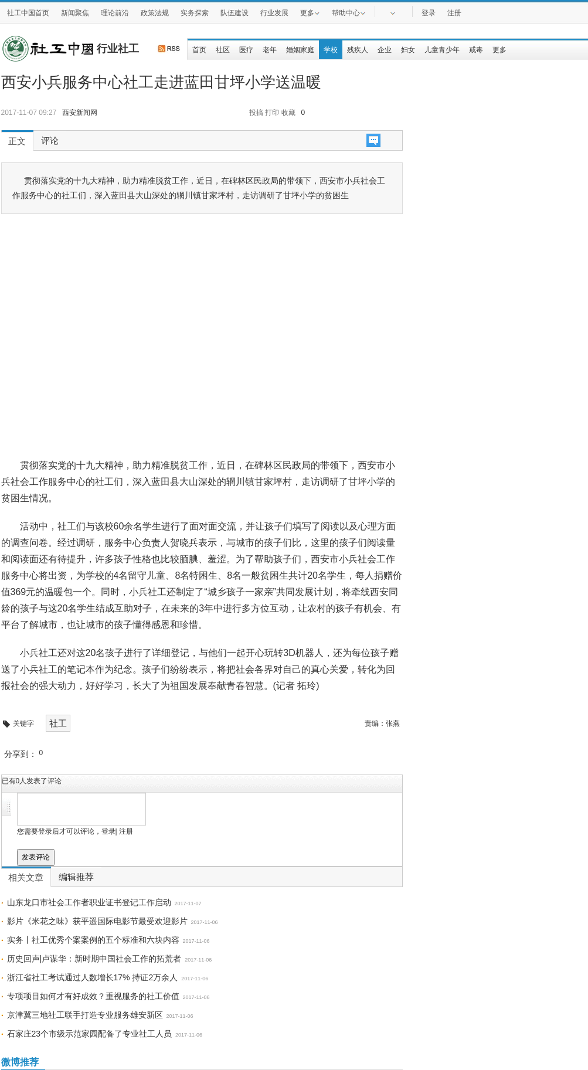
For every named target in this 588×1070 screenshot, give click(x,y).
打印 (272, 112)
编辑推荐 (76, 877)
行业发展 (274, 13)
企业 (385, 50)
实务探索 (195, 13)
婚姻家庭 (300, 50)
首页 (199, 50)
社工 (58, 723)
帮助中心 (349, 12)
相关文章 (25, 877)
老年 (270, 50)
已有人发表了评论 (32, 781)
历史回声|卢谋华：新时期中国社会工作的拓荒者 (94, 958)
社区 (223, 50)
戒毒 (476, 50)
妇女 (408, 50)
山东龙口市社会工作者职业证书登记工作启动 (89, 902)
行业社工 (118, 49)
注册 (454, 13)
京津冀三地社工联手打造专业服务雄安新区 (85, 1015)
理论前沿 (115, 13)
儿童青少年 (442, 50)
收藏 (288, 112)
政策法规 (155, 13)
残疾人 (357, 50)
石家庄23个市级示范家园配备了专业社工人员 (89, 1033)
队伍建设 (234, 13)
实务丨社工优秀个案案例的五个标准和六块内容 (93, 940)
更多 (310, 12)
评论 (50, 140)
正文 (17, 141)
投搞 (256, 112)
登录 (429, 13)
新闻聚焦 (75, 13)
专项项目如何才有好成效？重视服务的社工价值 (93, 996)
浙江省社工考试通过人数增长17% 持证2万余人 (92, 977)
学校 (331, 50)
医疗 (246, 50)
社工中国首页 (28, 13)
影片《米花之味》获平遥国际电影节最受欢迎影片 (97, 921)
